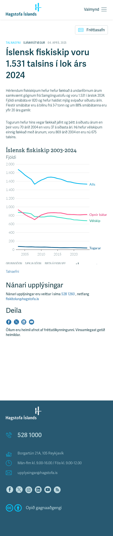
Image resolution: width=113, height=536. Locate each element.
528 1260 (68, 294)
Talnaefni (12, 272)
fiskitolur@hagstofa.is (22, 299)
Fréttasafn (91, 29)
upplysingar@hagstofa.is (37, 473)
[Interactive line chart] (56, 205)
